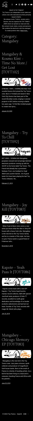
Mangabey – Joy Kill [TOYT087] (14, 207)
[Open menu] (12, 4)
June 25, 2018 (6, 383)
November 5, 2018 (7, 246)
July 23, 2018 (6, 314)
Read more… (24, 30)
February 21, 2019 (7, 183)
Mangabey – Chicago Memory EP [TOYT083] (15, 339)
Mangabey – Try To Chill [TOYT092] (15, 137)
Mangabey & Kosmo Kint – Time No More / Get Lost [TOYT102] (14, 63)
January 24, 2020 (7, 111)
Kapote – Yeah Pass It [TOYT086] (16, 269)
